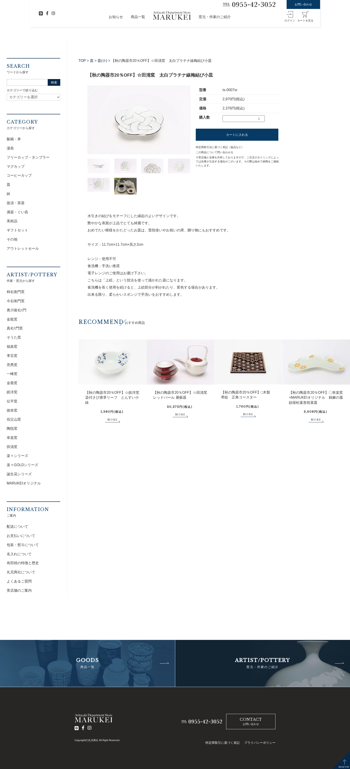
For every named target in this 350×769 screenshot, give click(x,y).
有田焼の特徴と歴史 (23, 563)
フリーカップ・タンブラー (28, 157)
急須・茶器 (16, 203)
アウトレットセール (23, 248)
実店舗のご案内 (19, 590)
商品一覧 (138, 17)
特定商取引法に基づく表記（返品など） (220, 147)
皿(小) (102, 61)
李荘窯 (12, 356)
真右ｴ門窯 (15, 328)
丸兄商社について (21, 572)
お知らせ (116, 17)
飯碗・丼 (14, 139)
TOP (82, 61)
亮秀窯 (12, 365)
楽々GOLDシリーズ (22, 465)
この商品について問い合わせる (214, 152)
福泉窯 (12, 346)
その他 (12, 239)
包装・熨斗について (23, 545)
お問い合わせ (303, 4)
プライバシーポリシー (259, 742)
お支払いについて (21, 536)
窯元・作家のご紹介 (215, 17)
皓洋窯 (12, 392)
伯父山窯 (14, 419)
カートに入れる (237, 134)
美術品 (12, 221)
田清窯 (12, 447)
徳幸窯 (12, 410)
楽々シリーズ (17, 456)
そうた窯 (14, 337)
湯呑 (10, 148)
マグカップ (16, 166)
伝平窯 (12, 401)
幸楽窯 (12, 438)
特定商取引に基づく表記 (222, 742)
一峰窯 (12, 374)
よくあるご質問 (19, 581)
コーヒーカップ (19, 175)
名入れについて (19, 554)
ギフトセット (17, 230)
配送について (17, 526)
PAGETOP (344, 767)
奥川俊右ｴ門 (16, 310)
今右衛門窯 (16, 301)
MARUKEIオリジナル (24, 483)
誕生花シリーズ (19, 474)
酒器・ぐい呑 (17, 212)
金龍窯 (12, 319)
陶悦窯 (12, 428)
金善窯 (12, 383)
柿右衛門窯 (16, 292)
